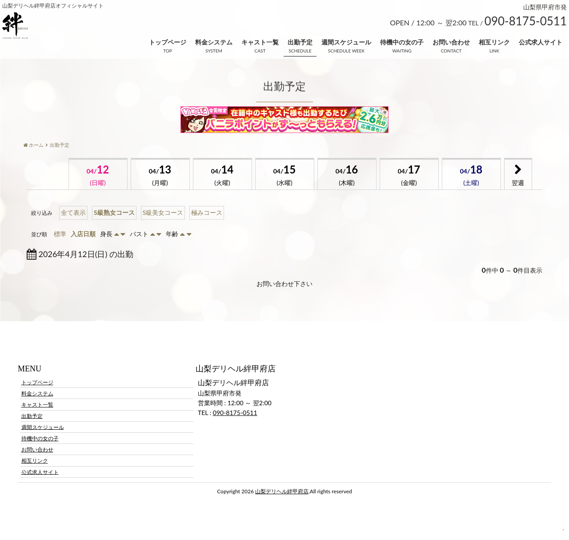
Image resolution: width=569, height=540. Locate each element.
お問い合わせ (451, 42)
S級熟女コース (114, 212)
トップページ (167, 42)
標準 (60, 234)
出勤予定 (300, 42)
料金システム (213, 42)
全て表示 (73, 212)
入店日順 (83, 234)
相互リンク (494, 42)
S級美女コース (163, 212)
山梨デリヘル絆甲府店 (282, 491)
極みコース (206, 212)
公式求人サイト (540, 42)
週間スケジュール (346, 42)
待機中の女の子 (402, 42)
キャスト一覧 (260, 42)
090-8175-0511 (235, 412)
